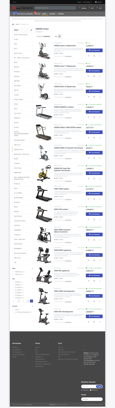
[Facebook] (51, 337)
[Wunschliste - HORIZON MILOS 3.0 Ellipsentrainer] (88, 97)
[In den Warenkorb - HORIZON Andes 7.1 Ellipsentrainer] (94, 71)
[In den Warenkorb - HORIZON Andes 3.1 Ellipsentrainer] (94, 50)
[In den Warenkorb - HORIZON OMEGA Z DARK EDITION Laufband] (94, 132)
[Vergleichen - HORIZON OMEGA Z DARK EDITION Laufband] (94, 138)
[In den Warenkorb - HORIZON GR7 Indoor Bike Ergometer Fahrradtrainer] (94, 173)
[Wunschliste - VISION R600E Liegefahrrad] (88, 260)
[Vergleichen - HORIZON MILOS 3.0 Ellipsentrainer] (94, 97)
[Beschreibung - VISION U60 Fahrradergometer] (100, 322)
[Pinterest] (64, 337)
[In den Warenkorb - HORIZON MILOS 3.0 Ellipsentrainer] (94, 91)
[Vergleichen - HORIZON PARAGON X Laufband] (94, 117)
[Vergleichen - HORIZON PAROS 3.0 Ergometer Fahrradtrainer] (94, 158)
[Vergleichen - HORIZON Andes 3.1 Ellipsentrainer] (94, 56)
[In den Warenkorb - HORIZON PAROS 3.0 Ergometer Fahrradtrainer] (94, 153)
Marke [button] (13, 268)
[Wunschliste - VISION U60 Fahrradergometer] (88, 322)
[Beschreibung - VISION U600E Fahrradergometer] (100, 301)
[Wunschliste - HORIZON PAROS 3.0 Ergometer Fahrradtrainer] (88, 158)
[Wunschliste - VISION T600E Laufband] (88, 199)
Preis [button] (13, 279)
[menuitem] (14, 14)
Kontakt (79, 2)
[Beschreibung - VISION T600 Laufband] (100, 220)
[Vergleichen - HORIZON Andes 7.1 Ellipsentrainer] (94, 76)
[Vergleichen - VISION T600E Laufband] (94, 199)
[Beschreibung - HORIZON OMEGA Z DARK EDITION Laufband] (100, 138)
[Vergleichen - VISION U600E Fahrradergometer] (94, 301)
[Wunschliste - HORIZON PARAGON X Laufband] (88, 117)
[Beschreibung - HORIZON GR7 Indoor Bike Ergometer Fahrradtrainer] (100, 179)
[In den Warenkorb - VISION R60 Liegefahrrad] (94, 275)
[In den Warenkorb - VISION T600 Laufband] (94, 214)
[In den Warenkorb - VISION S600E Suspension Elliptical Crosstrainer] (94, 234)
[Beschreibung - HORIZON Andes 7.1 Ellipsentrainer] (100, 76)
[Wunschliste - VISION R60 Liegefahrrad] (88, 281)
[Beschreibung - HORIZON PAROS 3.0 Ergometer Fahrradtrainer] (100, 158)
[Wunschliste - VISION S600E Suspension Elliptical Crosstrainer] (88, 240)
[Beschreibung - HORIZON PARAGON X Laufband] (100, 117)
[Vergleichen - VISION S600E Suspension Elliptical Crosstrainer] (94, 240)
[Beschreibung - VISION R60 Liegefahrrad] (100, 281)
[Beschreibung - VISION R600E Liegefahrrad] (100, 260)
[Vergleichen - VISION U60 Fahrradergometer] (94, 322)
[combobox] (14, 2)
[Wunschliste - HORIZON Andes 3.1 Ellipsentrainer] (88, 56)
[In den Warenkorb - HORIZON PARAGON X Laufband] (94, 112)
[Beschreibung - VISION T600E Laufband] (100, 199)
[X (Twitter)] (55, 337)
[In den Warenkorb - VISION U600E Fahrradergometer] (94, 296)
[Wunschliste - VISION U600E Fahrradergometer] (88, 301)
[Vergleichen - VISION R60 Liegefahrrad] (94, 281)
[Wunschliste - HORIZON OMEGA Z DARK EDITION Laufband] (88, 138)
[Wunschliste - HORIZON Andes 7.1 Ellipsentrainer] (88, 76)
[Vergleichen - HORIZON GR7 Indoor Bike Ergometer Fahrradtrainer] (94, 179)
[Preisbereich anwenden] (31, 301)
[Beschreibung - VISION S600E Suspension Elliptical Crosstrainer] (100, 240)
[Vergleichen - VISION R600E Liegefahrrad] (94, 260)
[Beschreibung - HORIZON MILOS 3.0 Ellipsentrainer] (100, 97)
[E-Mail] (88, 386)
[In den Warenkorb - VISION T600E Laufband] (94, 193)
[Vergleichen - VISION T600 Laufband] (94, 220)
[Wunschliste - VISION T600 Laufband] (88, 220)
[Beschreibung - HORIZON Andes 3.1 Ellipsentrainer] (100, 56)
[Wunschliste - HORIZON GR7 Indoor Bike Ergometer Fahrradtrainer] (88, 179)
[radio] (56, 36)
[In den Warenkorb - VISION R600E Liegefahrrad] (94, 255)
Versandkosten (68, 56)
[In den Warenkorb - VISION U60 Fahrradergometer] (94, 316)
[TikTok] (60, 337)
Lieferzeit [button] (14, 306)
